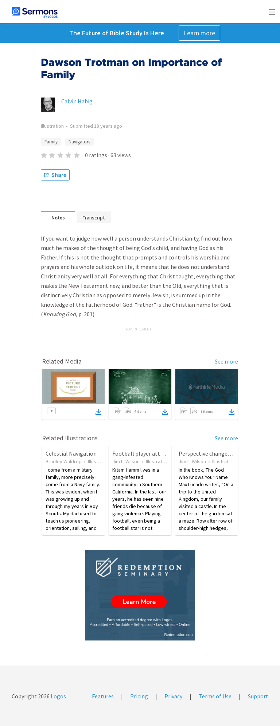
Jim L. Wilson (126, 461)
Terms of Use (215, 696)
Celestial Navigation (71, 453)
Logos (58, 696)
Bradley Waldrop (64, 461)
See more (226, 361)
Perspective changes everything (218, 453)
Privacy (173, 696)
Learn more (199, 33)
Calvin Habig (77, 101)
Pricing (139, 696)
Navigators (79, 142)
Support (258, 696)
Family (51, 142)
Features (103, 696)
